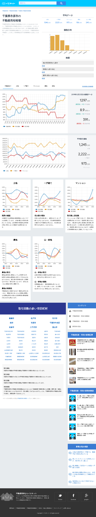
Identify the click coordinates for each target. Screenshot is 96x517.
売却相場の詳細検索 (87, 86)
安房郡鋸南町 (33, 356)
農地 (46, 86)
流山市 (54, 327)
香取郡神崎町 (8, 359)
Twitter (60, 499)
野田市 (46, 334)
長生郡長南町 (57, 359)
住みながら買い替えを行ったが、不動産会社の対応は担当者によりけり (81, 417)
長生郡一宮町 (8, 353)
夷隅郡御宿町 (20, 356)
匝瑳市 (34, 350)
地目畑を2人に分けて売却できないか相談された (83, 482)
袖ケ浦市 (57, 340)
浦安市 (46, 337)
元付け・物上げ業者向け (45, 508)
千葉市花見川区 (8, 331)
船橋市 (11, 318)
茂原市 (34, 337)
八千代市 (33, 327)
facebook (73, 499)
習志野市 (8, 334)
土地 (17, 86)
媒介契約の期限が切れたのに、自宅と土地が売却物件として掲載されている (83, 474)
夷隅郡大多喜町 (57, 356)
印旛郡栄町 (8, 356)
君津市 (21, 340)
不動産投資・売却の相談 (80, 321)
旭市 (57, 347)
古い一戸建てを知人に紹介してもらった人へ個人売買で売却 (81, 426)
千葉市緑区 (57, 331)
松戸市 (33, 318)
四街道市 (57, 337)
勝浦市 (46, 350)
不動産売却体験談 (32, 508)
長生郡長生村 (46, 353)
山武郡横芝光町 (8, 350)
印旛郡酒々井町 (20, 353)
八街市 (21, 344)
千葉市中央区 (55, 323)
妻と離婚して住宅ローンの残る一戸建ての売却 (83, 466)
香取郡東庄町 (20, 359)
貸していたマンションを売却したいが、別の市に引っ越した (83, 459)
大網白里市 (57, 344)
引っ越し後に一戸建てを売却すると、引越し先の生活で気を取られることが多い (81, 408)
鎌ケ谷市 (57, 334)
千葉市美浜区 (20, 337)
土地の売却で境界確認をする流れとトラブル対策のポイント (81, 361)
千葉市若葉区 (20, 334)
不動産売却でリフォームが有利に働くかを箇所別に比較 (81, 380)
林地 (53, 86)
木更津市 (33, 331)
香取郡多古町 (57, 350)
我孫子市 (33, 334)
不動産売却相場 (77, 311)
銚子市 (46, 347)
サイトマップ (57, 508)
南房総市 (20, 347)
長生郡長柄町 (46, 359)
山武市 (8, 344)
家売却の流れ (76, 326)
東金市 (46, 344)
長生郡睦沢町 (33, 359)
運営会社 (11, 508)
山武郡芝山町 (46, 356)
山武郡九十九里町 (34, 353)
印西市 (8, 337)
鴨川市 (21, 350)
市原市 (33, 323)
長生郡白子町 (57, 353)
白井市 (8, 340)
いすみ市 (33, 344)
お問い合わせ (67, 508)
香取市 (46, 340)
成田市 (46, 331)
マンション (36, 86)
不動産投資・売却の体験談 (80, 316)
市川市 (54, 318)
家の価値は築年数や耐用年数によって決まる (81, 352)
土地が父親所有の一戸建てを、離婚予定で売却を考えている (83, 453)
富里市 (34, 347)
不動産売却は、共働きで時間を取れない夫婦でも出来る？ (81, 371)
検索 (43, 66)
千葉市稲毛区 (20, 331)
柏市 (11, 323)
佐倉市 (11, 327)
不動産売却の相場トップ (24, 398)
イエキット (46, 513)
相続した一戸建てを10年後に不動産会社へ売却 (81, 436)
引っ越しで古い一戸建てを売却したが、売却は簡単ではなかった (81, 398)
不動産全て (8, 86)
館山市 (34, 340)
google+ (86, 499)
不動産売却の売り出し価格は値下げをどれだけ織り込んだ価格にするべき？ (81, 342)
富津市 (8, 347)
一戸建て (26, 86)
